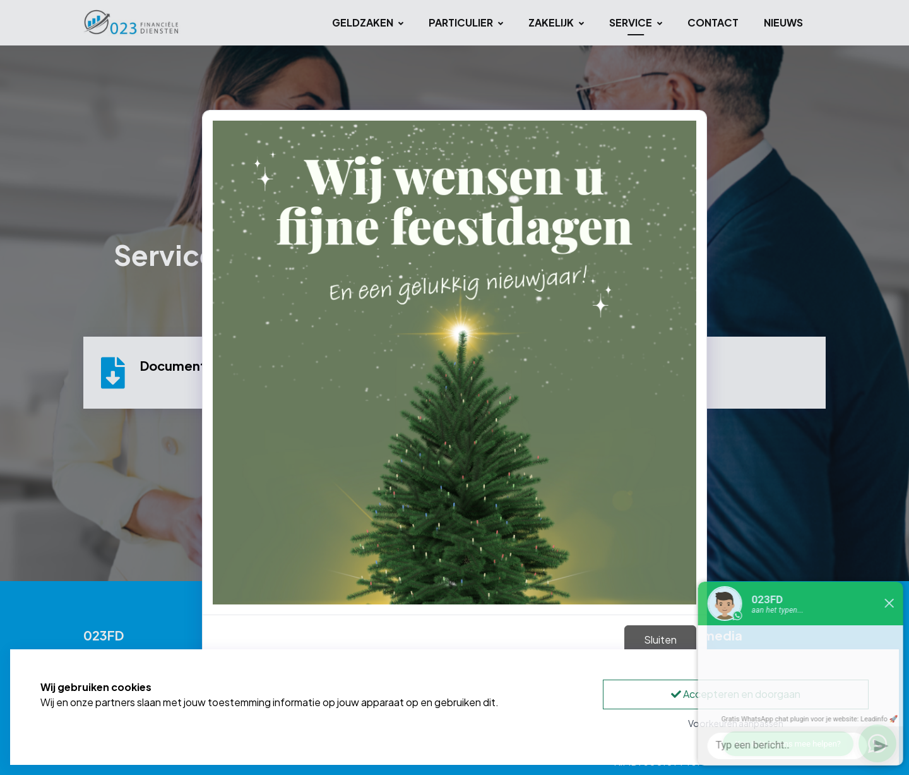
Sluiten (660, 639)
